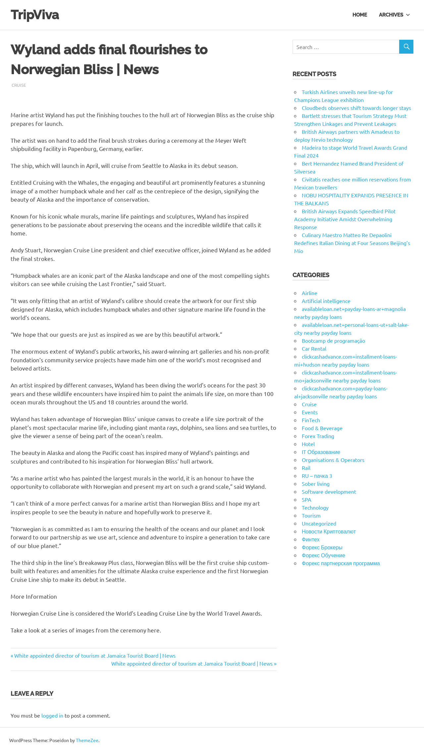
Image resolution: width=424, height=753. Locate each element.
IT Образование (321, 451)
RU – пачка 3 (317, 475)
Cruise (19, 85)
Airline (309, 292)
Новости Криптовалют (329, 531)
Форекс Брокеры (322, 547)
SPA (306, 499)
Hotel (308, 443)
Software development (329, 491)
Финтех (311, 539)
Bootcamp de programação (333, 340)
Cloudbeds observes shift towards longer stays (356, 107)
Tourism (311, 515)
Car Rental (314, 348)
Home (359, 15)
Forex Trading (318, 435)
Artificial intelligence (326, 300)
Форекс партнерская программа (341, 563)
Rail (306, 467)
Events (310, 412)
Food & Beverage (322, 428)
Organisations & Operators (333, 459)
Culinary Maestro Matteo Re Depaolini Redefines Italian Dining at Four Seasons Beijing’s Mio (352, 242)
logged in (52, 715)
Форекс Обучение (323, 555)
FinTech (311, 420)
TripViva (35, 14)
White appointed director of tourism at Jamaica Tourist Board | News (95, 655)
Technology (315, 507)
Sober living (316, 483)
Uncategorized (319, 523)
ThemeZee (87, 740)
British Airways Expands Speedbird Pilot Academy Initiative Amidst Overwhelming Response (345, 219)
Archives (394, 15)
